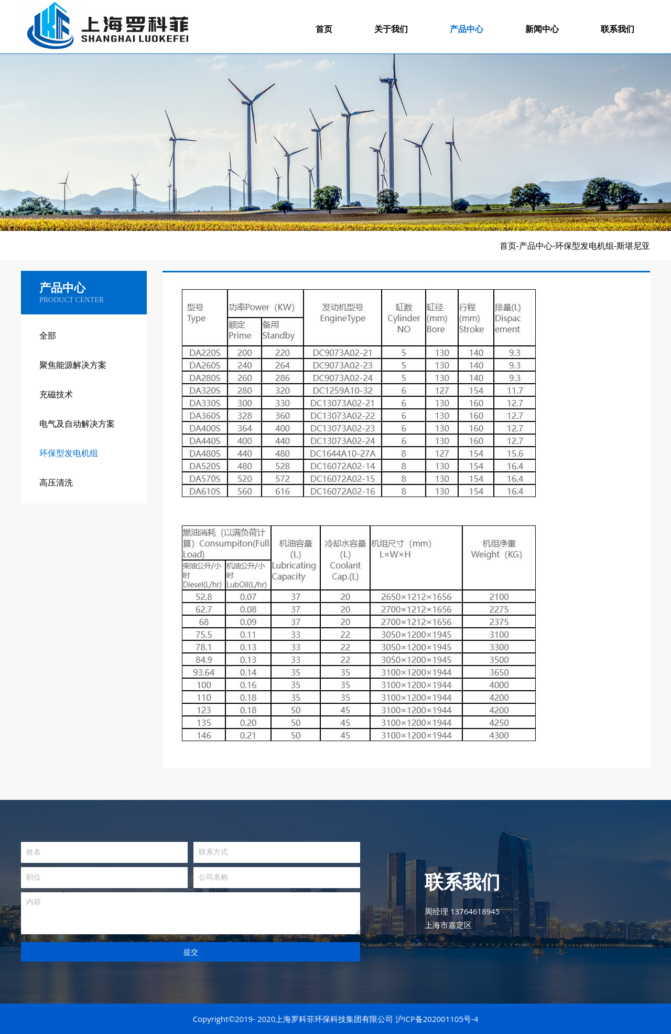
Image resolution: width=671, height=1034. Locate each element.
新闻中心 (542, 29)
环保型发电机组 (584, 245)
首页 (324, 29)
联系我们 (617, 29)
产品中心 (466, 29)
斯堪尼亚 (633, 245)
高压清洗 (56, 482)
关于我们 (391, 29)
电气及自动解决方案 (77, 423)
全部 (47, 335)
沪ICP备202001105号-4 (436, 1019)
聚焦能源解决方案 (72, 365)
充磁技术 (56, 394)
